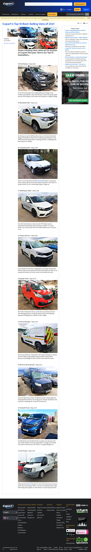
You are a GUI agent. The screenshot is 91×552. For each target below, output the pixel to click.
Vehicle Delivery (51, 507)
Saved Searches (31, 510)
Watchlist (30, 512)
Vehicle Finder (31, 507)
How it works (5, 14)
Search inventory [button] (80, 4)
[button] (26, 4)
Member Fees (60, 527)
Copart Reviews (22, 522)
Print (80, 23)
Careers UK (21, 515)
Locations (31, 14)
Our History (21, 510)
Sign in (86, 9)
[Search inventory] (50, 4)
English (69, 9)
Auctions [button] (24, 14)
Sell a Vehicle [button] (52, 14)
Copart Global (22, 532)
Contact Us (60, 525)
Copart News (21, 512)
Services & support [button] (40, 14)
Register (77, 9)
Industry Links (51, 510)
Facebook (69, 509)
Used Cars (30, 515)
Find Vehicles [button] (15, 14)
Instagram (69, 516)
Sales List (39, 517)
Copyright (75, 547)
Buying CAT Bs (61, 522)
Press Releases (22, 530)
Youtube (68, 519)
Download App (70, 543)
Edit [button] (87, 14)
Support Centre (61, 507)
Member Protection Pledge (59, 517)
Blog (67, 521)
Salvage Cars (30, 517)
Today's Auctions (41, 507)
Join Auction (40, 515)
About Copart (21, 507)
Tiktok (68, 514)
